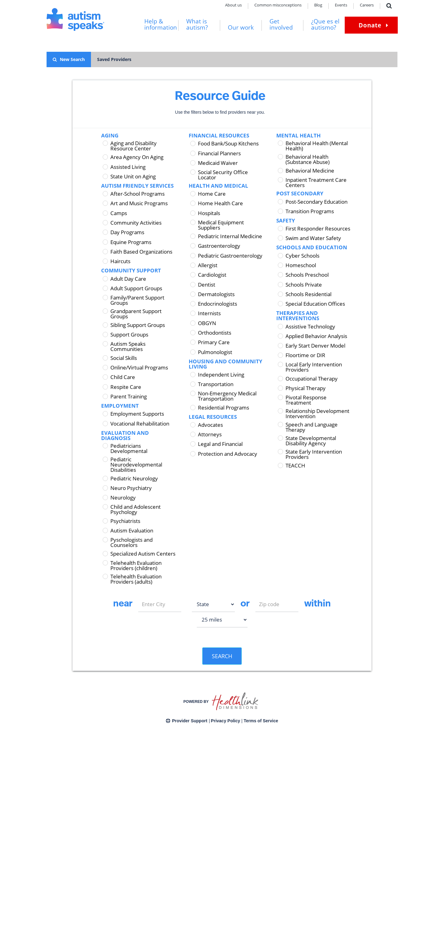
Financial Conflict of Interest (167, 868)
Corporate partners (160, 852)
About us (233, 5)
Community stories (62, 885)
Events (341, 5)
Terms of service (114, 929)
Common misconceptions (278, 5)
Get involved (281, 24)
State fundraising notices (164, 860)
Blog (318, 5)
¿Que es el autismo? (325, 24)
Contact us (55, 929)
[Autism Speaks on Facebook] (324, 912)
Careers (367, 5)
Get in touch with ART (234, 888)
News (108, 876)
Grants (160, 929)
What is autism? (197, 24)
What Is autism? (59, 852)
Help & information (160, 24)
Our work (241, 27)
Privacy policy (82, 929)
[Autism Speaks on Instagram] (338, 912)
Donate (370, 25)
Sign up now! (339, 885)
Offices (110, 860)
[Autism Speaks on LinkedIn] (351, 912)
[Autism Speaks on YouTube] (365, 912)
